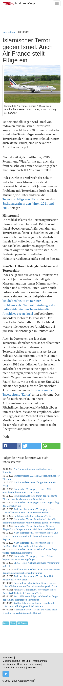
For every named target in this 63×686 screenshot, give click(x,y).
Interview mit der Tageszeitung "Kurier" (28, 392)
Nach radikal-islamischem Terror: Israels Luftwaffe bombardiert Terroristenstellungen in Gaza (30, 584)
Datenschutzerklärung (14, 667)
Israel (5, 623)
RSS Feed (8, 657)
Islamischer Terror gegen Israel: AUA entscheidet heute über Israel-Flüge (27, 490)
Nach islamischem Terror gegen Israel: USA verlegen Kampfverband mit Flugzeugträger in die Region (30, 536)
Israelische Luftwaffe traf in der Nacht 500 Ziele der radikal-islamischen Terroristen (30, 497)
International (9, 32)
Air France (22, 623)
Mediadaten (9, 664)
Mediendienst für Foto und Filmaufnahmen (25, 661)
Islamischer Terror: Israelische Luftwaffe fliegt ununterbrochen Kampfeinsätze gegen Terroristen (31, 521)
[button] (12, 446)
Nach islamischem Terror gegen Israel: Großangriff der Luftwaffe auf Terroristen (28, 544)
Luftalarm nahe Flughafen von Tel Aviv (34, 515)
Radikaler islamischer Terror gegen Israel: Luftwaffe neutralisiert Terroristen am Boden (29, 511)
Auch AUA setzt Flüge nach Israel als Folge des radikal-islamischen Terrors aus (30, 598)
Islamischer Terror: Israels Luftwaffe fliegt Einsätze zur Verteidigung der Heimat (30, 611)
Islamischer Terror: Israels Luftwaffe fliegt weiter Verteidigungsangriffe (30, 551)
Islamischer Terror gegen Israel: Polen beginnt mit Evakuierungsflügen (28, 557)
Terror (12, 623)
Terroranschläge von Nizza (20, 199)
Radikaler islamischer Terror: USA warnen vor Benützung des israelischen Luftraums (31, 571)
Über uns (22, 664)
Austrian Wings (19, 3)
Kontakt (32, 667)
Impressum (34, 664)
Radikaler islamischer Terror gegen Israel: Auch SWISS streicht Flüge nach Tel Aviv (29, 591)
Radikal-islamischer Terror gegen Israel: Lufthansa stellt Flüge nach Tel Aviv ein (29, 604)
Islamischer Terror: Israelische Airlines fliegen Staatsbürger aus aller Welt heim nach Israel (29, 527)
